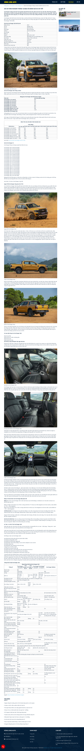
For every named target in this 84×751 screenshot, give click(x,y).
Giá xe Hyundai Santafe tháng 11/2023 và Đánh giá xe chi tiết (17, 721)
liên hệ (78, 2)
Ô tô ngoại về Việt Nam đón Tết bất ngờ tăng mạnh (15, 712)
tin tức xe (71, 2)
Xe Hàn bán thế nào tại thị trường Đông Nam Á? (14, 719)
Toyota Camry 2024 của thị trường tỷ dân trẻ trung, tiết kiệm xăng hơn (19, 714)
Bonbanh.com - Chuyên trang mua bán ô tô (53, 747)
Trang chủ (32, 733)
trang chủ (54, 2)
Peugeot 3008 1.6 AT (71, 12)
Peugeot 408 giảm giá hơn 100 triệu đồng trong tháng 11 (16, 724)
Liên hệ (31, 741)
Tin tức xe (32, 739)
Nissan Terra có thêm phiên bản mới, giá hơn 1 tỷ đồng (16, 710)
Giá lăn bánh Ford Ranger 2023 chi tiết (17, 140)
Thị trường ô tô (19, 5)
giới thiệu (62, 2)
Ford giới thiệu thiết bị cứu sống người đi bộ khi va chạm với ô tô (18, 707)
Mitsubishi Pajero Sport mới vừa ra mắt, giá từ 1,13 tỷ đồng (17, 717)
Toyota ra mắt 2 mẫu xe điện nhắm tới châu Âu (14, 705)
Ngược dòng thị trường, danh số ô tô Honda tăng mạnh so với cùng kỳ (19, 703)
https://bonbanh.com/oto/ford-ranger (16, 694)
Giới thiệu (32, 736)
